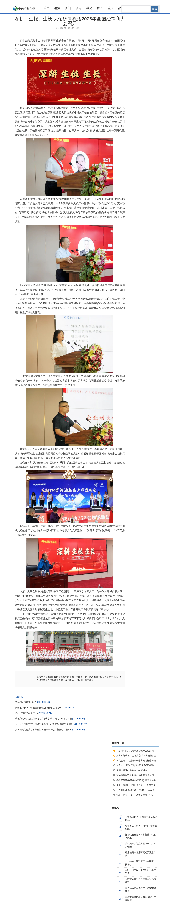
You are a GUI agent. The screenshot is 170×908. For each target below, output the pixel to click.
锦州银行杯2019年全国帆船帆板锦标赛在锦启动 (38, 708)
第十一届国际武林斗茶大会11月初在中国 (136, 785)
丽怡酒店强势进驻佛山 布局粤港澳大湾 (135, 775)
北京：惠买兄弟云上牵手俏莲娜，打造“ (135, 795)
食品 (100, 8)
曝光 (89, 8)
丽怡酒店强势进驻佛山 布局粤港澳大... (140, 890)
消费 (57, 8)
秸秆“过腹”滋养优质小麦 (27, 713)
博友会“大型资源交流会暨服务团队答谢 (135, 765)
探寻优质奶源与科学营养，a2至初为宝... (140, 836)
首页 (46, 8)
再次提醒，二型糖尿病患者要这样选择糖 (136, 760)
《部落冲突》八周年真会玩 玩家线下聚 (135, 751)
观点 (78, 8)
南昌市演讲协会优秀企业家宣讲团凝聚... (140, 898)
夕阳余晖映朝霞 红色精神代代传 (132, 770)
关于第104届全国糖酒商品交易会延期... (141, 818)
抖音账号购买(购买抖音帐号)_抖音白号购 (136, 780)
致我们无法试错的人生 (26, 702)
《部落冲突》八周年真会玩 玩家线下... (140, 881)
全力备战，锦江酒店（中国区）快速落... (140, 863)
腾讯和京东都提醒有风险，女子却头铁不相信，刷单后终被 (43, 718)
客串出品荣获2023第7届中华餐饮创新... (141, 827)
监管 (111, 8)
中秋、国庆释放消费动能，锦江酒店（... (140, 872)
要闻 (68, 8)
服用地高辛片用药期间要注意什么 (140, 854)
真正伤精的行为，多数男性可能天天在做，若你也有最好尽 (43, 729)
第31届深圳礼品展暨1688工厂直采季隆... (140, 845)
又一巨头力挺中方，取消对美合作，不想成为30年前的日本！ (44, 724)
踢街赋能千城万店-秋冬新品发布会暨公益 (136, 755)
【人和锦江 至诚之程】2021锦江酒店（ (135, 790)
